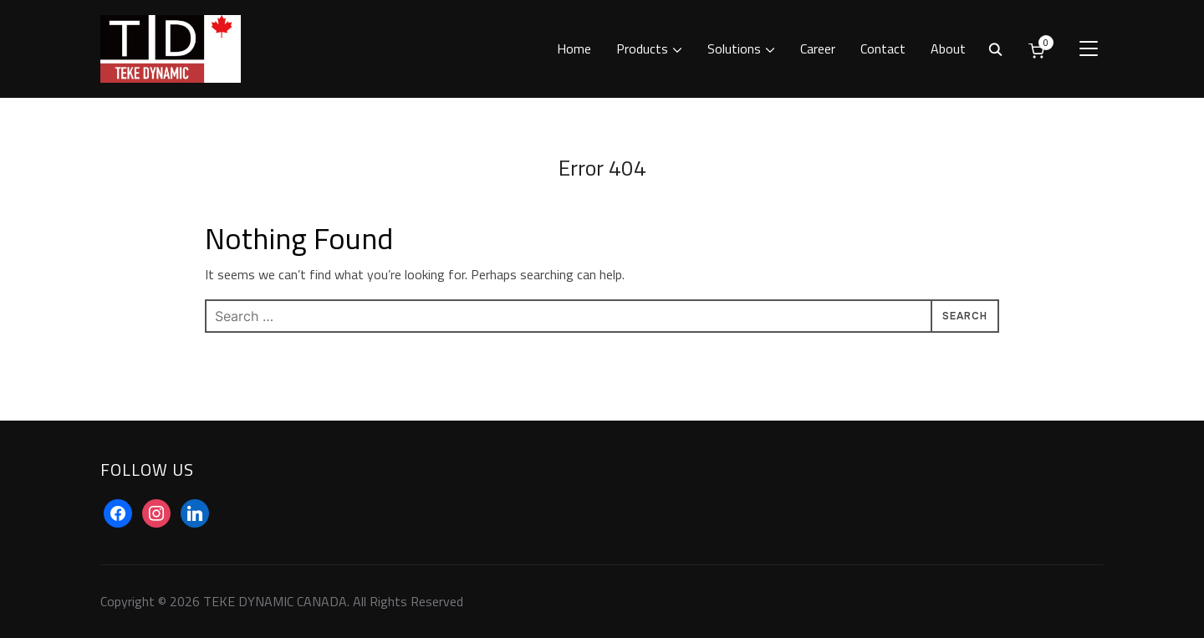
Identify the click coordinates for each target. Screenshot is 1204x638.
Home (574, 48)
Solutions (734, 48)
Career (817, 48)
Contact (883, 48)
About (948, 48)
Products (642, 48)
